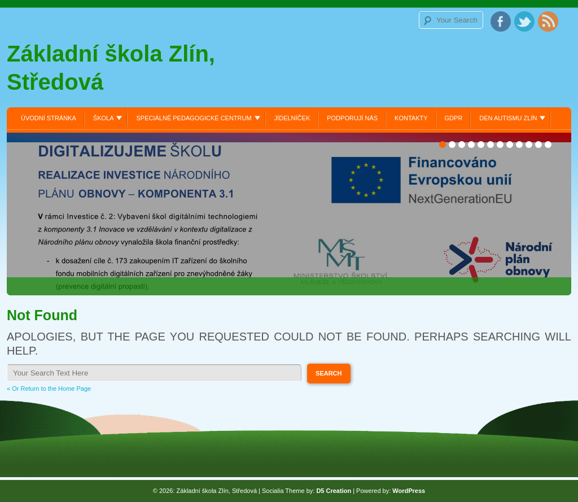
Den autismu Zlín (508, 118)
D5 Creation (333, 490)
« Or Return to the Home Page (49, 388)
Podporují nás (352, 118)
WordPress (408, 490)
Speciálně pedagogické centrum (193, 118)
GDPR (454, 118)
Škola (103, 118)
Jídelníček (292, 118)
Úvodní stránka (48, 118)
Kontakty (411, 118)
